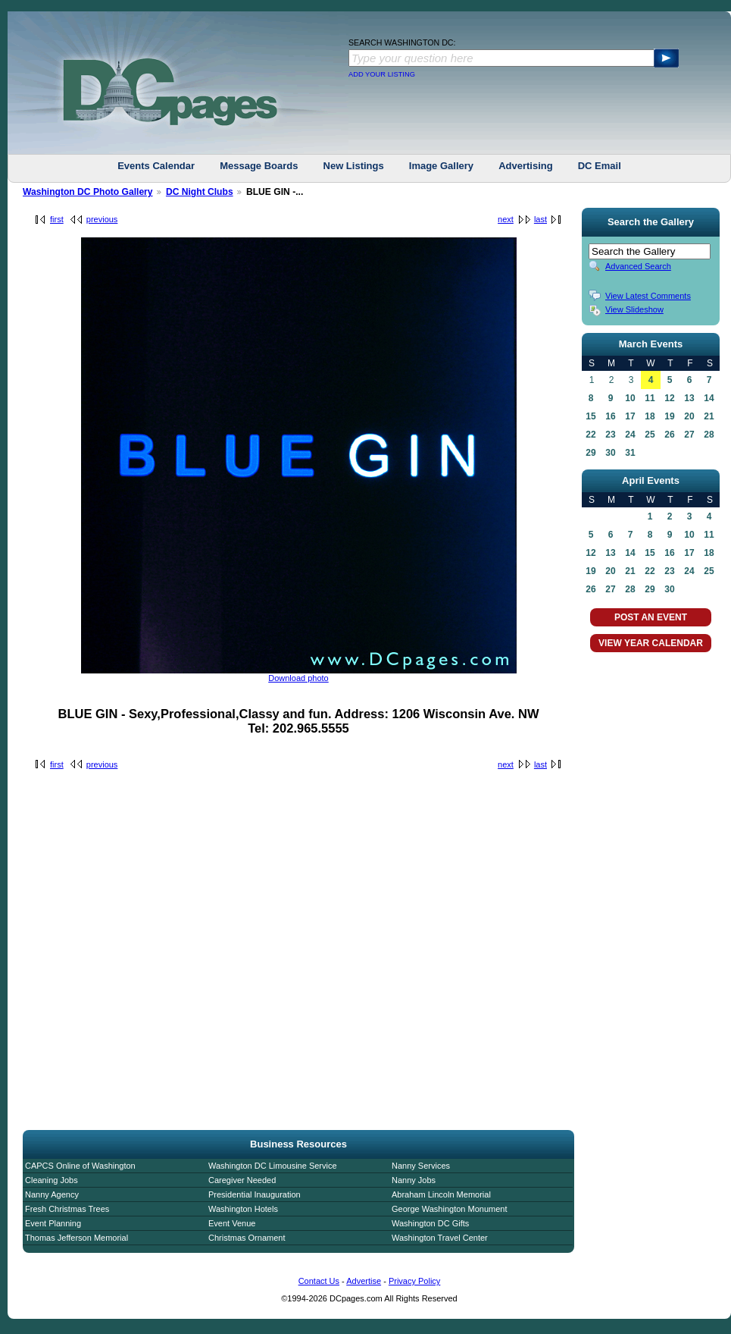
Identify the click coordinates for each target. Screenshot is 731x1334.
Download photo (298, 678)
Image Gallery (441, 165)
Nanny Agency (52, 1194)
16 (610, 416)
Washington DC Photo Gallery (88, 192)
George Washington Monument (449, 1208)
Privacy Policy (414, 1280)
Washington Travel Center (440, 1237)
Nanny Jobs (414, 1180)
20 (689, 416)
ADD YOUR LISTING (381, 74)
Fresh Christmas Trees (67, 1208)
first (57, 219)
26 (669, 434)
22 (590, 434)
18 (649, 416)
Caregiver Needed (242, 1180)
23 (610, 434)
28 (709, 434)
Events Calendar (156, 165)
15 (590, 416)
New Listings (353, 165)
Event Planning (53, 1223)
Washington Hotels (243, 1208)
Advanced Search (638, 266)
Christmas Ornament (246, 1237)
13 (689, 398)
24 (630, 434)
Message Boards (259, 165)
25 (649, 434)
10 (630, 398)
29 (590, 452)
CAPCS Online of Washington (80, 1165)
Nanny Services (421, 1165)
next (506, 219)
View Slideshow (634, 309)
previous (102, 219)
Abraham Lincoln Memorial (441, 1194)
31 (630, 452)
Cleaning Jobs (51, 1180)
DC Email (599, 165)
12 (669, 398)
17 (630, 416)
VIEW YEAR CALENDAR (650, 643)
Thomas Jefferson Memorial (76, 1237)
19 (669, 416)
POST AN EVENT (650, 617)
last (540, 219)
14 (709, 398)
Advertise (363, 1280)
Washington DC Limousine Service (272, 1165)
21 (709, 416)
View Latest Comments (648, 295)
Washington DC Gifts (430, 1223)
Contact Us (318, 1280)
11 (649, 398)
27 (689, 434)
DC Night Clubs (199, 192)
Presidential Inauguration (254, 1194)
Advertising (525, 165)
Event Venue (231, 1223)
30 (610, 452)
